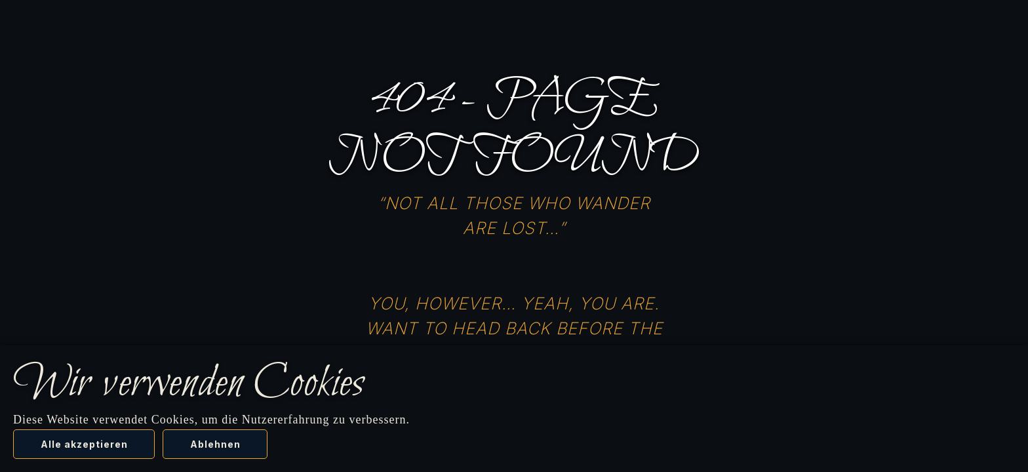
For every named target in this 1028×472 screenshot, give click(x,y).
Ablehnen (215, 444)
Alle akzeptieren (84, 444)
